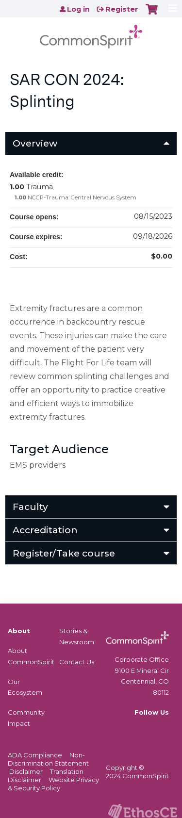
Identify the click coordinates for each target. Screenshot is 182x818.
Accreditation (45, 530)
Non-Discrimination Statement (48, 759)
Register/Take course (64, 553)
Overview (35, 143)
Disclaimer (26, 771)
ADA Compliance (35, 755)
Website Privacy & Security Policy (53, 784)
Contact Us (76, 662)
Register (121, 9)
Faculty (30, 506)
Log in (78, 9)
